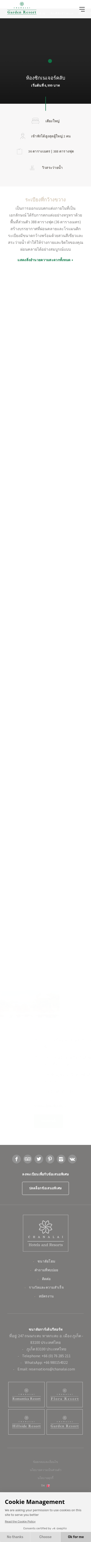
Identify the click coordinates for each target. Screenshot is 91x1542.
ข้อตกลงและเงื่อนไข (45, 1484)
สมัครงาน (46, 1318)
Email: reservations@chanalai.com (46, 1390)
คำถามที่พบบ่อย (46, 1292)
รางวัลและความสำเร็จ (46, 1309)
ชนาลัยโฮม (46, 1283)
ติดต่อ (46, 1300)
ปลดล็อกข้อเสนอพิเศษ (45, 1210)
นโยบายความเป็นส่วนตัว (45, 1492)
